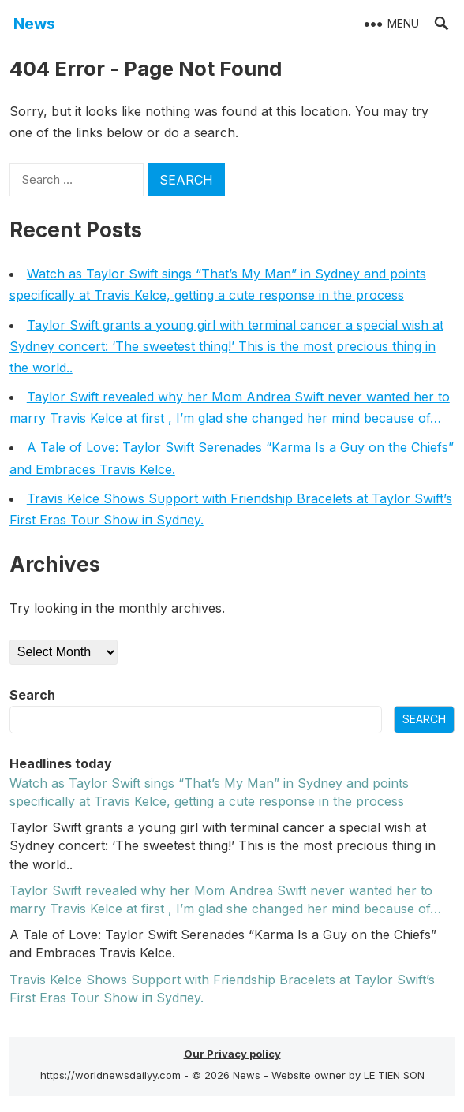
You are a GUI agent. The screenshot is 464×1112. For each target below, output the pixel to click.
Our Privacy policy (232, 1053)
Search (32, 695)
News (34, 23)
